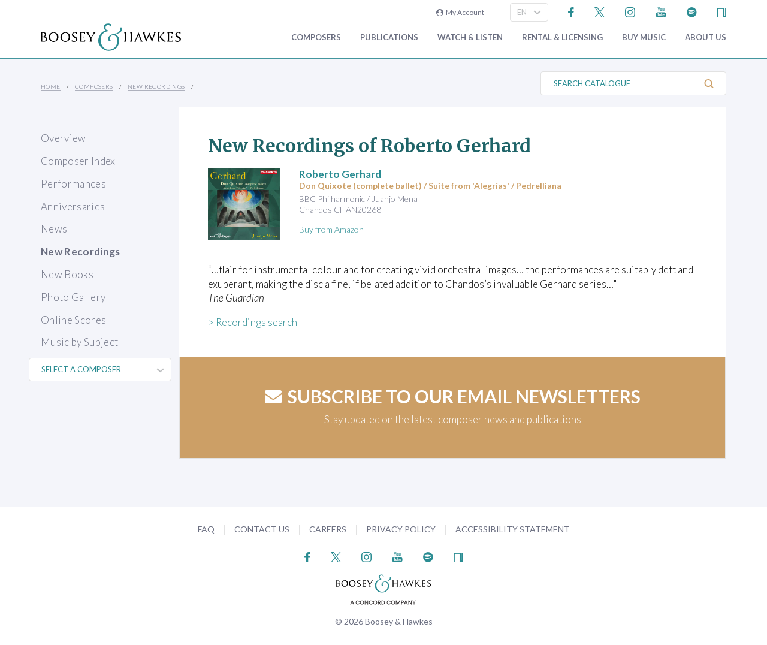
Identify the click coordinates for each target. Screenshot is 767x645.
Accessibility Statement (512, 529)
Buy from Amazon (331, 229)
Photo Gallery (73, 297)
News (54, 228)
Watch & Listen (470, 37)
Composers (316, 37)
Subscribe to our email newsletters (453, 396)
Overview (63, 138)
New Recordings (156, 86)
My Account (460, 12)
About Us (705, 37)
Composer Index (78, 161)
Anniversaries (73, 206)
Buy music (644, 37)
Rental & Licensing (562, 37)
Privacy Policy (401, 529)
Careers (327, 529)
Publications (389, 37)
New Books (67, 274)
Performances (73, 183)
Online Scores (73, 320)
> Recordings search (252, 322)
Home (51, 86)
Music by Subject (79, 342)
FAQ (206, 529)
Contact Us (261, 529)
